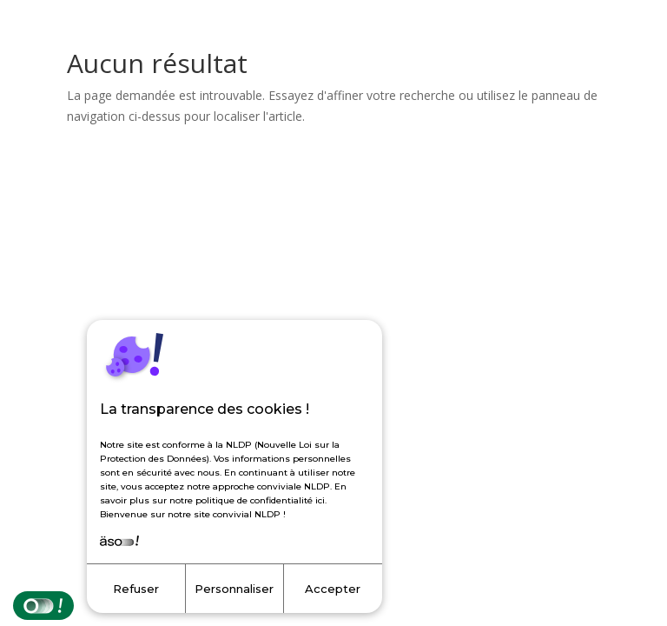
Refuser (136, 589)
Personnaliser (234, 589)
